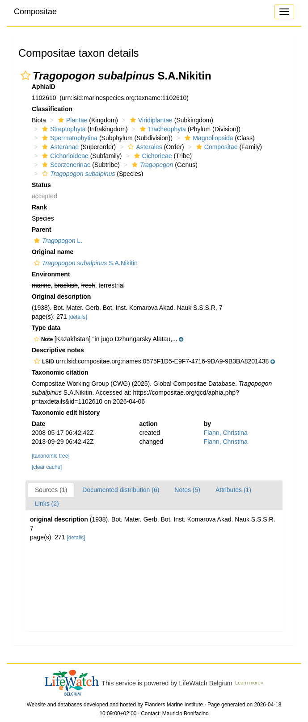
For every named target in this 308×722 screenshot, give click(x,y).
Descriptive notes (58, 350)
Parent (41, 229)
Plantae (71, 120)
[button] (25, 75)
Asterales (144, 146)
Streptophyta (62, 129)
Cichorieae (152, 155)
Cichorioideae (64, 155)
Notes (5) (187, 489)
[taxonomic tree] (51, 456)
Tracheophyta (162, 129)
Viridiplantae (150, 120)
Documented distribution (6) (120, 489)
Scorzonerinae (65, 164)
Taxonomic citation (60, 372)
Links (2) (47, 503)
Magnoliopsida (207, 138)
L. (57, 240)
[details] (78, 317)
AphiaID (43, 86)
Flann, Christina (226, 432)
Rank (39, 207)
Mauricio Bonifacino (185, 713)
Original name (52, 251)
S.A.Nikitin (85, 263)
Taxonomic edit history (66, 412)
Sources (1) (51, 489)
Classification (52, 109)
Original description (61, 296)
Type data (46, 327)
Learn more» (249, 682)
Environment (51, 274)
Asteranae (59, 146)
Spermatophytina (68, 138)
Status (41, 184)
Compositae (35, 11)
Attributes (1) (233, 489)
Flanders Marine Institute (173, 704)
